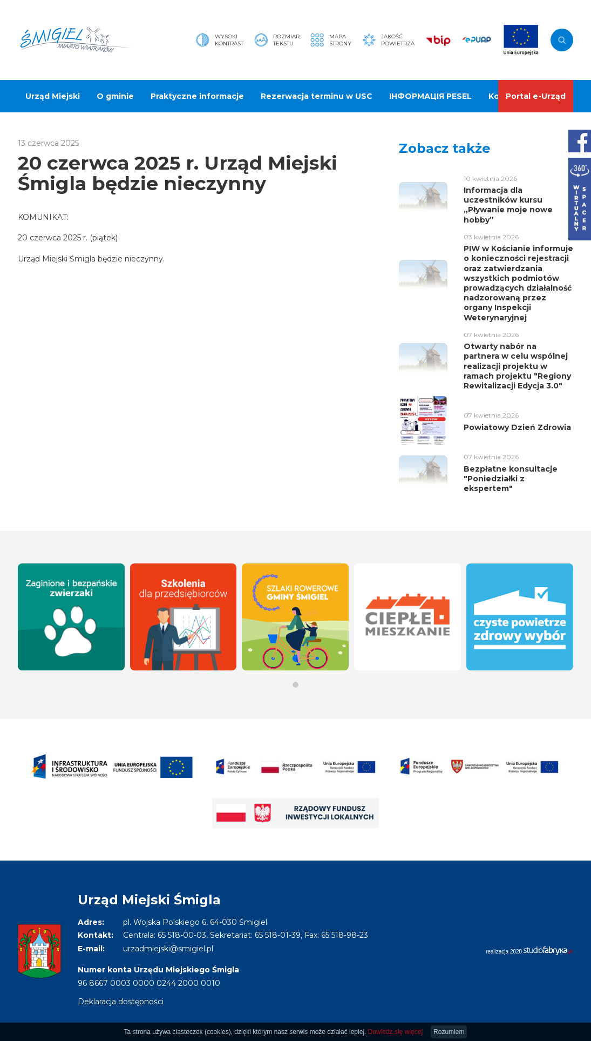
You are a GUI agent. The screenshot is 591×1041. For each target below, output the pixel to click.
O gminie (115, 96)
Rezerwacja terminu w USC (316, 96)
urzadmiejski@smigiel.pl (168, 948)
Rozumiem (448, 1032)
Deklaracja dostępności (121, 1001)
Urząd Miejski (52, 96)
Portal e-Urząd (536, 96)
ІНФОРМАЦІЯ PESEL (430, 96)
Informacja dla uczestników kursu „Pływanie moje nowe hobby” (508, 205)
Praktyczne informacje (197, 96)
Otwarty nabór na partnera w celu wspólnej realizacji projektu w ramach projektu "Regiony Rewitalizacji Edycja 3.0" (517, 366)
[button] (295, 685)
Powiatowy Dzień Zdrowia (517, 427)
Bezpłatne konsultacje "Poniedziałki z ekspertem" (511, 478)
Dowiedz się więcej (395, 1032)
